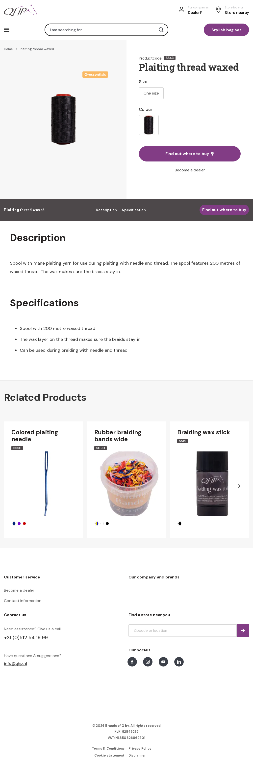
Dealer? (195, 12)
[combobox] (106, 30)
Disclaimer (137, 755)
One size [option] (151, 93)
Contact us (15, 614)
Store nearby (237, 12)
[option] (149, 125)
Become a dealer (190, 170)
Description (106, 210)
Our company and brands (153, 577)
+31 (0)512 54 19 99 (26, 637)
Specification (134, 210)
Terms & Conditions (108, 748)
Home (8, 49)
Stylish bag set (226, 29)
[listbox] (190, 125)
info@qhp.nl (15, 664)
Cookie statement (109, 755)
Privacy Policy (140, 748)
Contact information (22, 600)
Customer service (22, 577)
